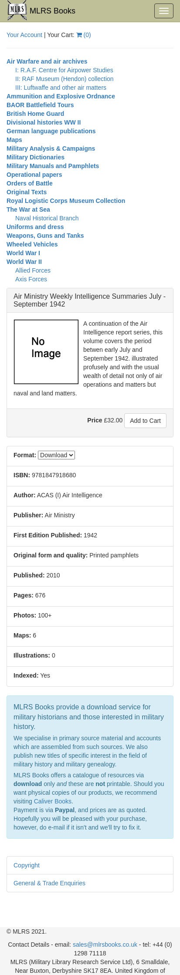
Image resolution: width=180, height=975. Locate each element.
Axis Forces (31, 279)
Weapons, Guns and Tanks (45, 235)
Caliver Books (52, 801)
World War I (23, 253)
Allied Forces (33, 270)
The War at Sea (28, 209)
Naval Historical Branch (47, 218)
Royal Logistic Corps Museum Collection (66, 200)
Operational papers (34, 174)
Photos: (25, 615)
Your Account (24, 34)
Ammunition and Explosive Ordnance (61, 96)
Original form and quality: (51, 555)
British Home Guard (35, 113)
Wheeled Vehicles (32, 244)
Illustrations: (32, 655)
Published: (29, 575)
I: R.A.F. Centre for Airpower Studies (64, 70)
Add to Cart (145, 420)
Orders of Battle (30, 183)
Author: (25, 495)
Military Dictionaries (36, 157)
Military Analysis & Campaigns (51, 148)
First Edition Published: (48, 535)
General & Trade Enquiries (49, 883)
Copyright (27, 865)
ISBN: (22, 475)
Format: (25, 455)
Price (94, 420)
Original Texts (27, 192)
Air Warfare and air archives (47, 61)
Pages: (24, 595)
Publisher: (28, 515)
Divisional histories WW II (44, 122)
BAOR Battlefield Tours (40, 104)
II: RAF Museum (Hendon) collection (64, 78)
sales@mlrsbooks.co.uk (105, 944)
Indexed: (26, 675)
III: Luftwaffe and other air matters (60, 87)
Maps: (22, 635)
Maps (14, 139)
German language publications (51, 131)
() (83, 34)
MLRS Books (41, 10)
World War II (24, 261)
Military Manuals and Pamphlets (53, 165)
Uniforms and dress (35, 226)
